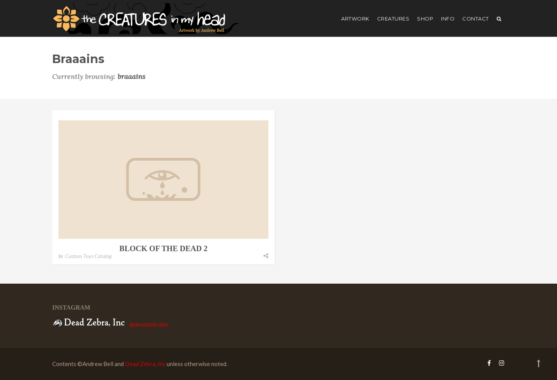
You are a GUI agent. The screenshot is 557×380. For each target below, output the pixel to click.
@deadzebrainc (149, 324)
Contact (475, 18)
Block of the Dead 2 (164, 248)
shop (425, 18)
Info (447, 18)
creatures (393, 18)
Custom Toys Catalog (88, 256)
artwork (355, 18)
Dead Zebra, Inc (145, 363)
